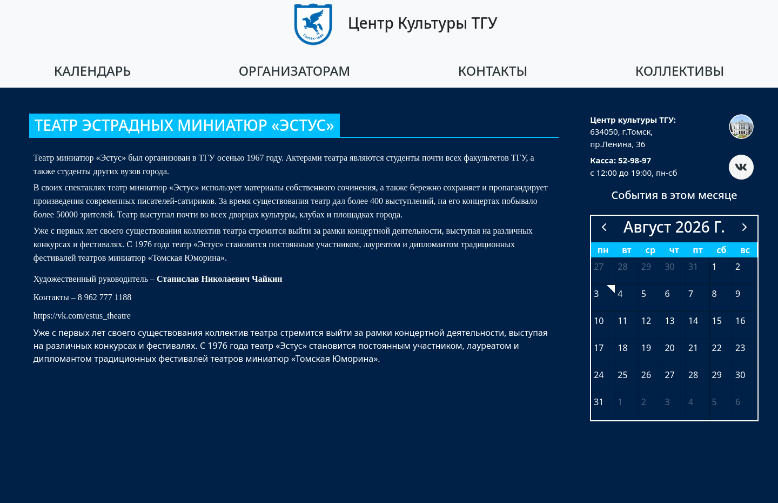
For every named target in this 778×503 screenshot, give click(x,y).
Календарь (92, 71)
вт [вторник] (626, 250)
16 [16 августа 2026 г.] (740, 321)
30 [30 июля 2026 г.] (669, 267)
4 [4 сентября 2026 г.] (690, 402)
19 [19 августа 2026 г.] (646, 348)
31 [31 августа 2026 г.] (598, 402)
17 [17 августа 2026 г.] (598, 348)
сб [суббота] (721, 250)
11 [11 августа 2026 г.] (622, 321)
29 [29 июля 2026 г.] (646, 267)
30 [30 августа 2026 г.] (740, 375)
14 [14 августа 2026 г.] (693, 321)
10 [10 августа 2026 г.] (598, 321)
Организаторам (295, 71)
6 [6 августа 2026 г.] (667, 294)
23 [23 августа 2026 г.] (740, 348)
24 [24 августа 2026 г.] (598, 375)
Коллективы (679, 71)
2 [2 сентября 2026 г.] (643, 402)
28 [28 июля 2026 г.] (622, 267)
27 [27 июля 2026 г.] (598, 267)
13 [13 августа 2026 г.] (669, 321)
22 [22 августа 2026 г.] (717, 348)
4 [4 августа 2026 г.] (620, 294)
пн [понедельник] (603, 250)
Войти (674, 432)
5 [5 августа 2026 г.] (643, 294)
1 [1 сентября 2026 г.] (620, 402)
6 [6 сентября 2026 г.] (737, 402)
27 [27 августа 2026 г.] (669, 375)
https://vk (49, 315)
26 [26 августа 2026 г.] (646, 375)
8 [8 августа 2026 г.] (714, 294)
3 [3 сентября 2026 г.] (667, 402)
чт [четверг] (674, 250)
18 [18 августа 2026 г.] (622, 348)
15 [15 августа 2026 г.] (717, 321)
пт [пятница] (697, 250)
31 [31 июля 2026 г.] (693, 267)
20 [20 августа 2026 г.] (669, 348)
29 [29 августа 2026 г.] (717, 375)
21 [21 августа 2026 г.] (693, 348)
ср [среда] (651, 250)
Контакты (493, 71)
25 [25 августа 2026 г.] (622, 375)
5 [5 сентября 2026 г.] (714, 402)
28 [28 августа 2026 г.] (693, 375)
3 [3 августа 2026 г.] (596, 294)
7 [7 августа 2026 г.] (690, 294)
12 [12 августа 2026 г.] (646, 321)
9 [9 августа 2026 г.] (737, 294)
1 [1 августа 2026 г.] (714, 267)
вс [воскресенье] (745, 250)
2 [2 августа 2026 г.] (737, 267)
